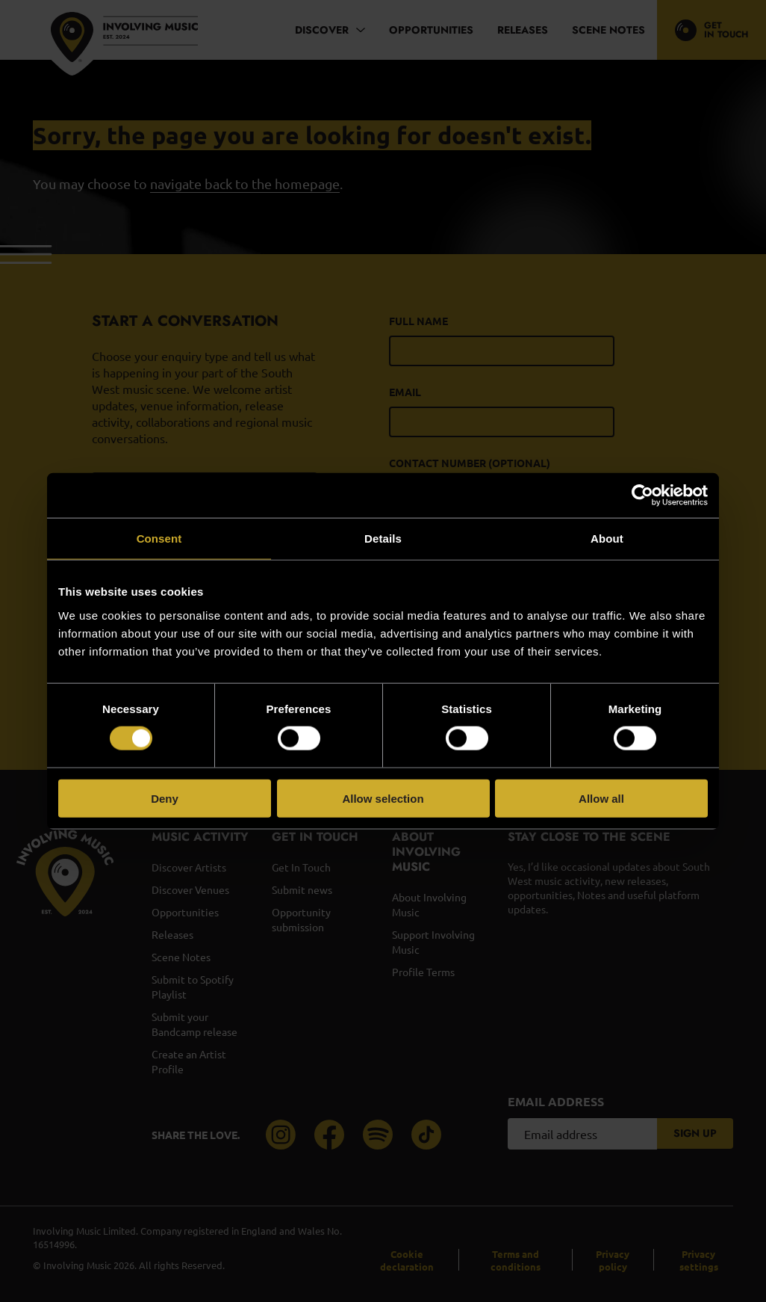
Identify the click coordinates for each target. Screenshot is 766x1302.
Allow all (601, 798)
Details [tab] (383, 538)
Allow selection (382, 798)
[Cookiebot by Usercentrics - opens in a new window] (642, 495)
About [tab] (607, 538)
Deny (164, 798)
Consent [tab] (159, 538)
